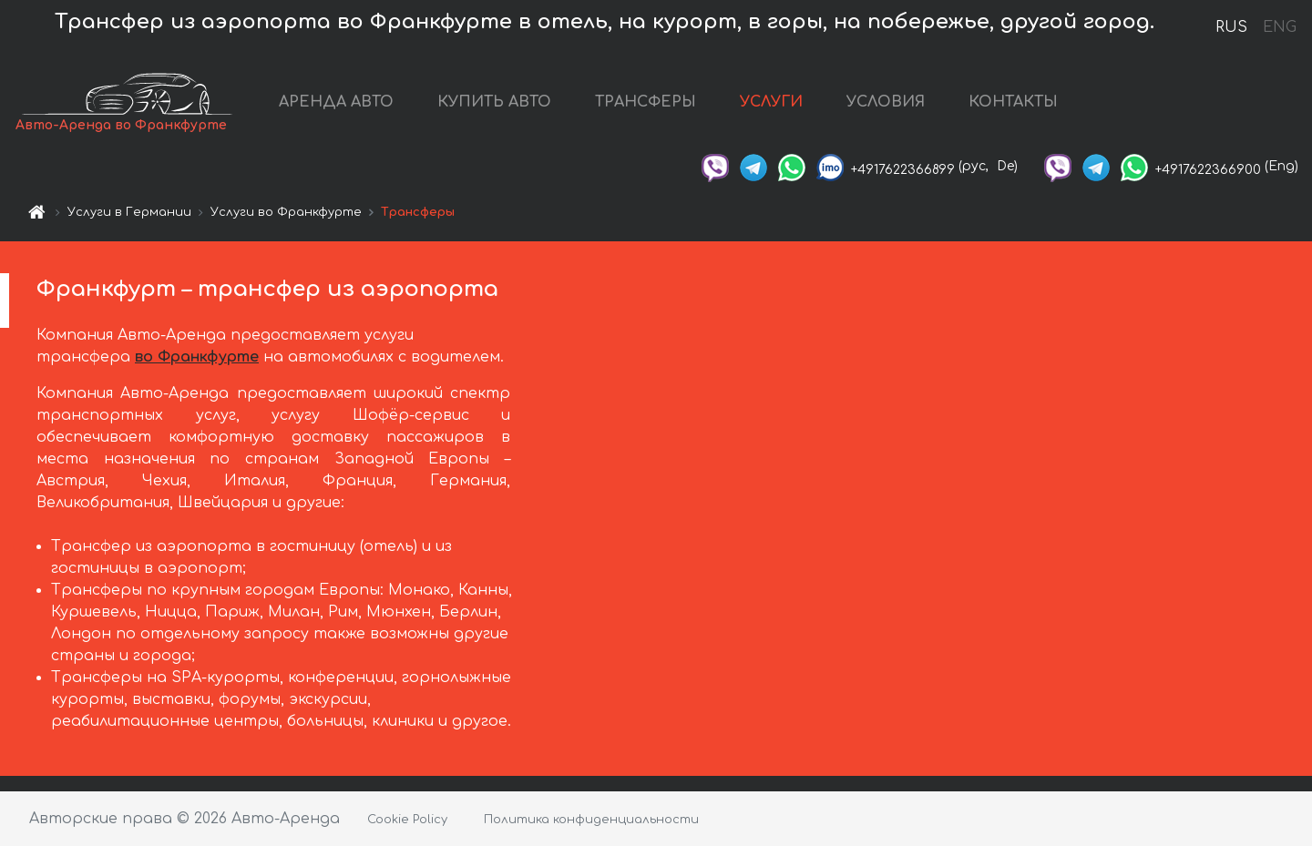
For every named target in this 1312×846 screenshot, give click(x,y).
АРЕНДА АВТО (336, 102)
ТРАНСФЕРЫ (645, 102)
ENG (1279, 27)
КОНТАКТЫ (1013, 102)
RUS (1231, 27)
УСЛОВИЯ (885, 102)
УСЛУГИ (771, 102)
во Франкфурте (197, 357)
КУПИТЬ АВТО (494, 102)
